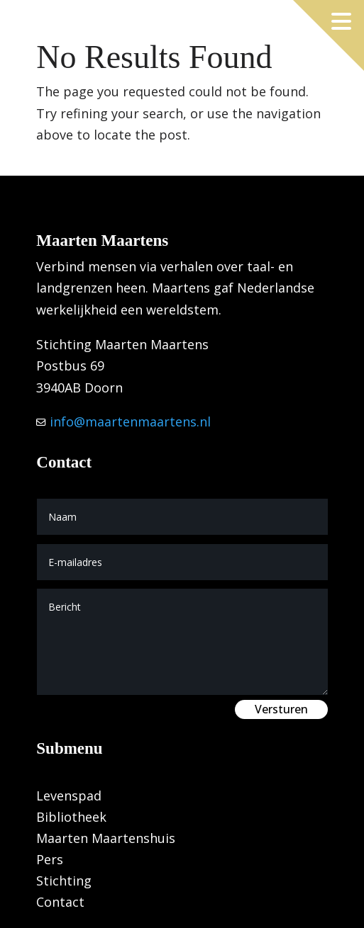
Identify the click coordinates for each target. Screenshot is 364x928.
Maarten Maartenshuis (105, 840)
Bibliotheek (71, 818)
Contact (60, 903)
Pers (49, 861)
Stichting (64, 882)
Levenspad (68, 797)
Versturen (281, 709)
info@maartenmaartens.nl (128, 421)
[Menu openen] (341, 21)
